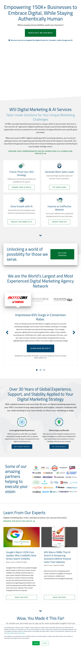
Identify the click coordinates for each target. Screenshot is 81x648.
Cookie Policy (21, 633)
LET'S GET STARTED (62, 254)
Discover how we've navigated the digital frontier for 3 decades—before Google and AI (42, 40)
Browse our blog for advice (17, 521)
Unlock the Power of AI (21, 222)
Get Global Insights (22, 446)
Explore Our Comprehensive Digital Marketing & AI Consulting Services (40, 152)
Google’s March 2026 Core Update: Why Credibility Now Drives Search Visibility (21, 555)
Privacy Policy (10, 633)
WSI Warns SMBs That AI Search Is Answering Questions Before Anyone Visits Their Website (57, 557)
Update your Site (59, 222)
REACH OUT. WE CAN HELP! (40, 33)
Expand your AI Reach (21, 187)
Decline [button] (45, 643)
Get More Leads (60, 187)
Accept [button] (36, 643)
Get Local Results (59, 446)
